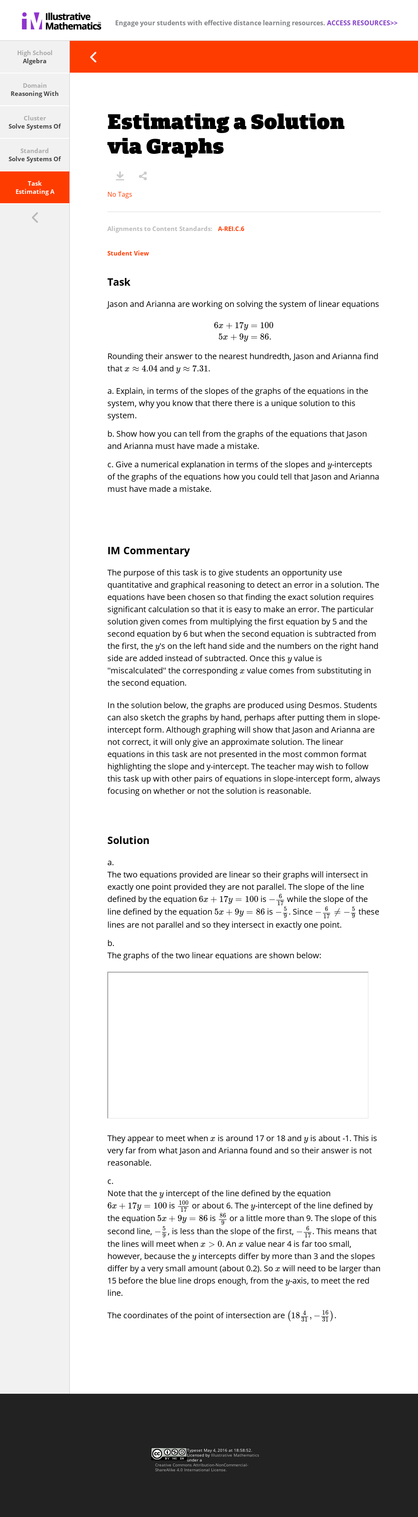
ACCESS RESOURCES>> (362, 22)
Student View (128, 253)
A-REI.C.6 (231, 228)
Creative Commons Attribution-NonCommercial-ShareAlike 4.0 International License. (201, 1467)
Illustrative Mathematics (235, 1455)
